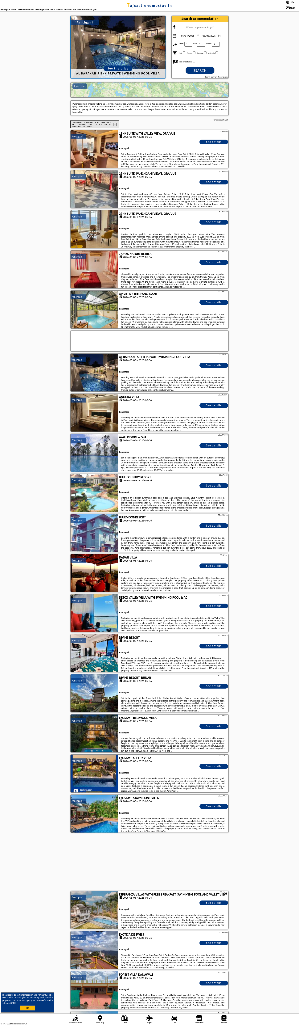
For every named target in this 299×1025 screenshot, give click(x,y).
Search (200, 70)
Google (49, 994)
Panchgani (77, 136)
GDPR (13, 1003)
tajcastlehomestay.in (149, 5)
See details (214, 142)
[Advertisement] (149, 862)
